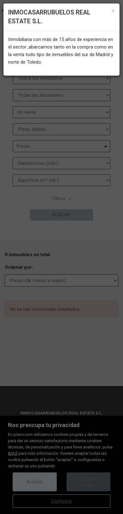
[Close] (113, 11)
